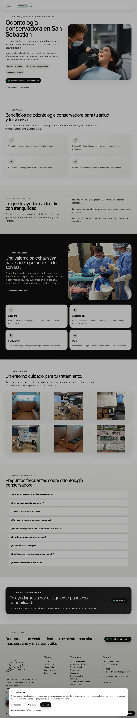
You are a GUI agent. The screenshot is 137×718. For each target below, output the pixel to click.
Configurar (32, 705)
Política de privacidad (33, 710)
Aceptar (47, 705)
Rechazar (18, 705)
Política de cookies (18, 710)
